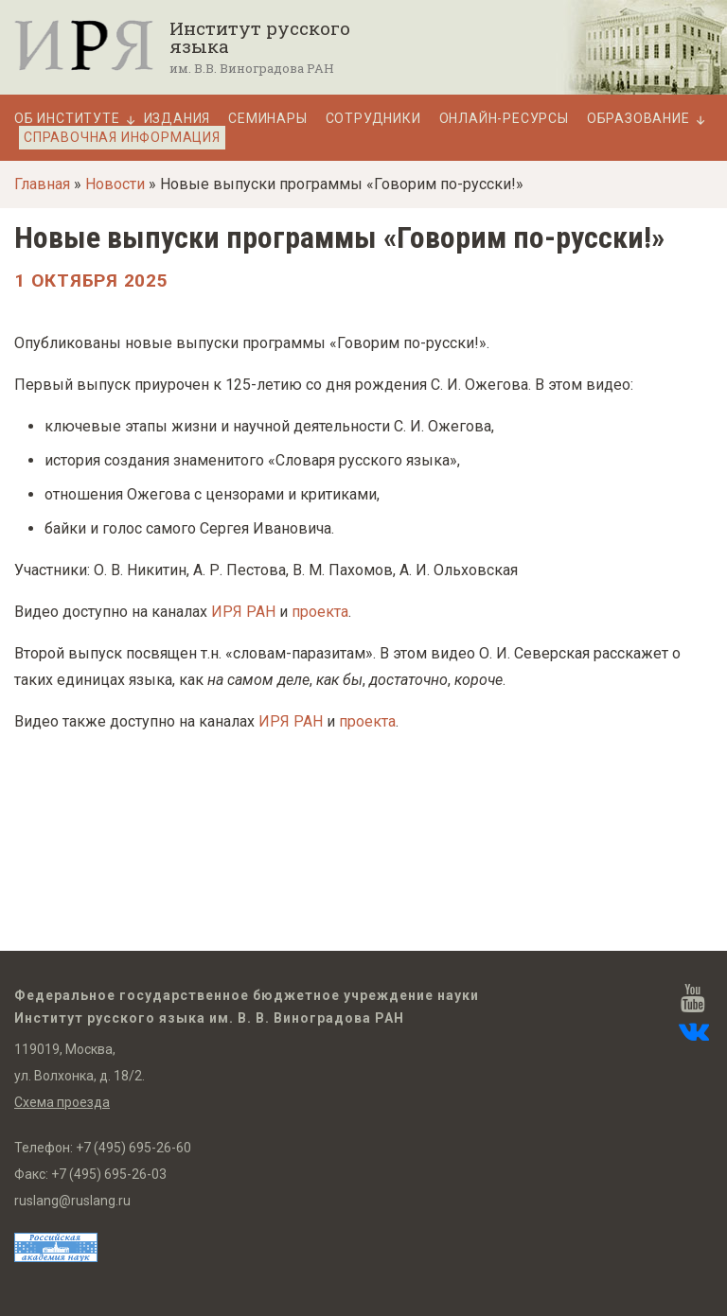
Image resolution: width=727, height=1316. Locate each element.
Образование (638, 119)
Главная (42, 184)
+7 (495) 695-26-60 (133, 1147)
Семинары (267, 119)
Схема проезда (62, 1102)
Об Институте (67, 119)
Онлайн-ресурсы (504, 119)
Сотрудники (373, 119)
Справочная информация (122, 137)
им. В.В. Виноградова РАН (251, 68)
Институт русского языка (259, 37)
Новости (115, 184)
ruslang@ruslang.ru (72, 1200)
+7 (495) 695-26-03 (109, 1174)
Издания (177, 119)
